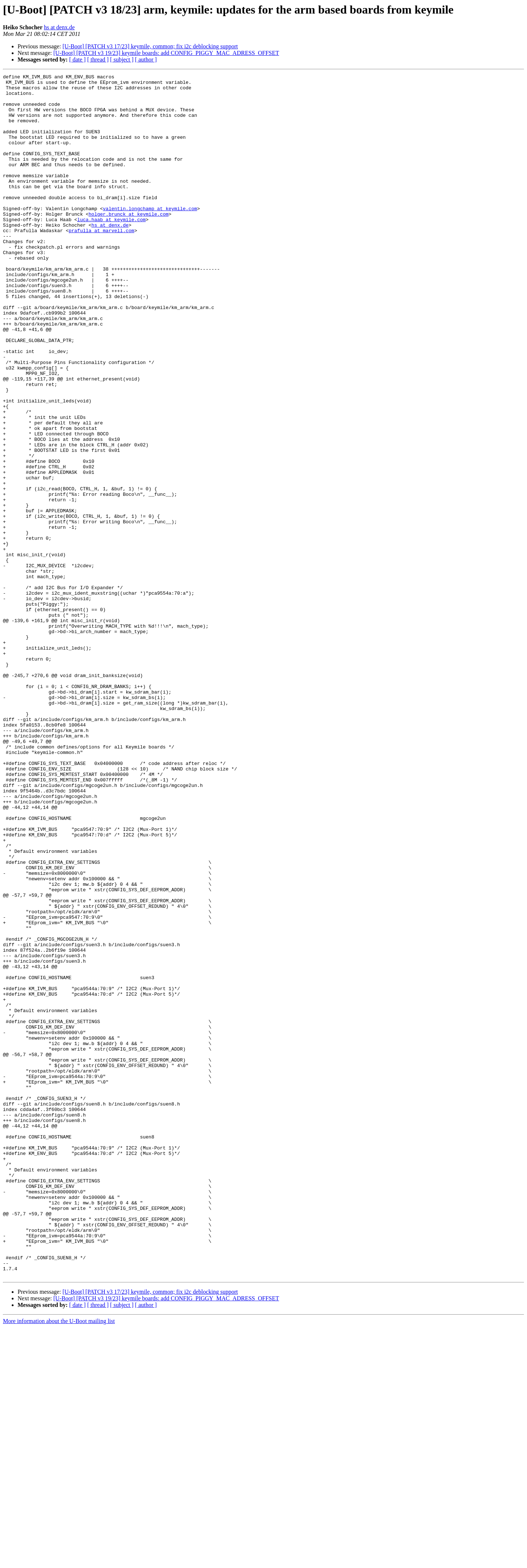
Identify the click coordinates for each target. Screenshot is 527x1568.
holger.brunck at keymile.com (128, 242)
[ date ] (77, 59)
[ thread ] (98, 59)
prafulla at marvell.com (101, 262)
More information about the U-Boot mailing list (59, 1561)
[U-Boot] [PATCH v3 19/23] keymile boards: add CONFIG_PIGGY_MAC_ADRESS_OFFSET (166, 53)
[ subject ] (122, 59)
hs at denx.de (59, 27)
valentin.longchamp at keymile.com (150, 236)
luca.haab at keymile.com (111, 249)
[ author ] (146, 59)
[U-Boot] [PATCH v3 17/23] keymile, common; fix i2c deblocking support (150, 46)
